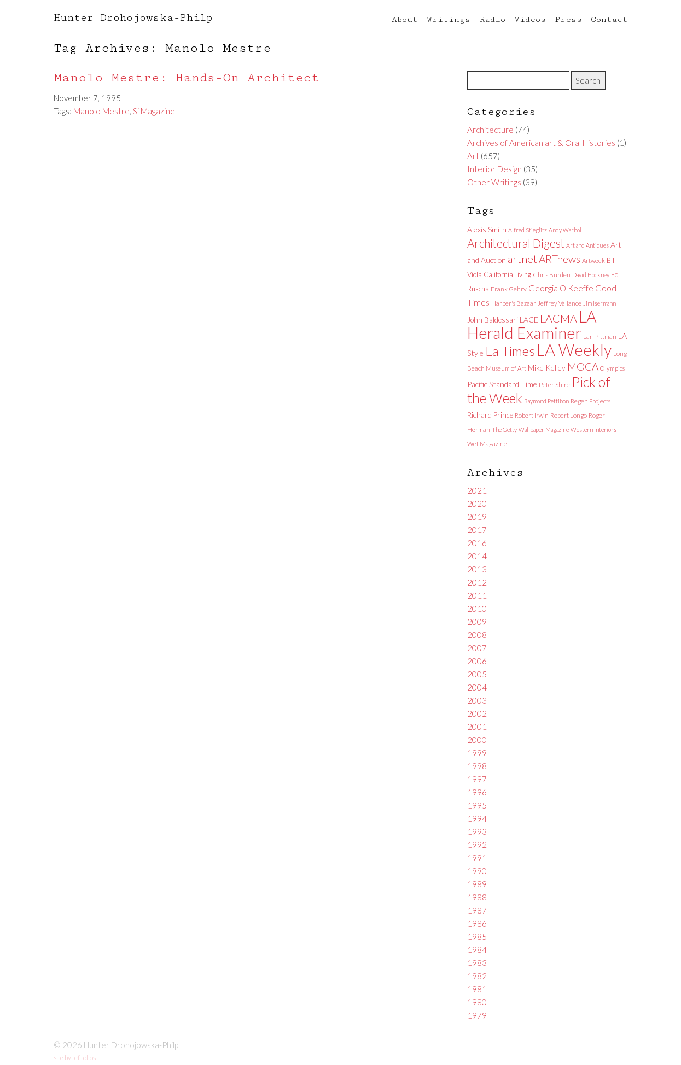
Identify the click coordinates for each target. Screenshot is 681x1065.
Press (568, 19)
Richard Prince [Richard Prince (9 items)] (490, 415)
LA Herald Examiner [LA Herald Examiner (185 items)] (532, 324)
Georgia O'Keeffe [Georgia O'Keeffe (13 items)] (560, 288)
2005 (477, 674)
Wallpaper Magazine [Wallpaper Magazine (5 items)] (544, 429)
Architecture (490, 129)
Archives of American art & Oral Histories (541, 143)
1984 (477, 950)
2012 (477, 582)
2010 (477, 608)
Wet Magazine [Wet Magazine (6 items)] (487, 443)
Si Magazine (154, 111)
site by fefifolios (75, 1058)
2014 (477, 556)
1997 (477, 779)
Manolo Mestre (101, 111)
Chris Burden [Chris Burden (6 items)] (552, 274)
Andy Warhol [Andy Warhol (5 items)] (565, 229)
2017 (477, 530)
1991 (477, 858)
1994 (477, 818)
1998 (477, 766)
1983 (477, 963)
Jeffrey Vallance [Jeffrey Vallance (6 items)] (559, 303)
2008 (477, 635)
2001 (477, 727)
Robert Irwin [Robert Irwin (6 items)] (532, 415)
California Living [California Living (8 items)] (507, 274)
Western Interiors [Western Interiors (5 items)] (593, 429)
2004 (477, 687)
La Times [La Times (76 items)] (510, 351)
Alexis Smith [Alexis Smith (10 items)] (487, 229)
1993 (477, 831)
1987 (477, 910)
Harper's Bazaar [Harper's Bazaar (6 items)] (513, 303)
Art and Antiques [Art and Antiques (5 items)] (587, 245)
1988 (477, 897)
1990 (477, 871)
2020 (477, 503)
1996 (477, 792)
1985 (477, 936)
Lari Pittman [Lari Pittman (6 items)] (599, 336)
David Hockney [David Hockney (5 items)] (590, 274)
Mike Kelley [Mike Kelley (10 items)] (547, 367)
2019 (477, 517)
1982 (477, 976)
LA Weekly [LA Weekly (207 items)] (574, 349)
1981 (477, 989)
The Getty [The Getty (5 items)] (504, 429)
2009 (477, 622)
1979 (477, 1015)
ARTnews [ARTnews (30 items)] (559, 259)
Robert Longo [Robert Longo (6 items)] (568, 415)
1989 (477, 884)
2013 (477, 569)
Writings (448, 19)
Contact (609, 19)
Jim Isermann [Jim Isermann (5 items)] (599, 303)
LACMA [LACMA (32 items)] (558, 318)
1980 (477, 1002)
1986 (477, 923)
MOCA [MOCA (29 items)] (582, 366)
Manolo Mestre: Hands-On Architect (186, 78)
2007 (477, 648)
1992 (477, 845)
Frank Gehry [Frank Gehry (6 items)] (509, 288)
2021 (477, 490)
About (405, 19)
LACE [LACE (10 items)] (529, 319)
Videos (530, 19)
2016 (477, 543)
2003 (477, 700)
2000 (477, 740)
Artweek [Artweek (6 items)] (593, 260)
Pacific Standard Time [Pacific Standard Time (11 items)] (502, 384)
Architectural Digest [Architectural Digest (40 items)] (515, 243)
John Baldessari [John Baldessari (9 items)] (492, 319)
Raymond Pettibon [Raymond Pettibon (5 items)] (546, 401)
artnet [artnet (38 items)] (522, 258)
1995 (477, 805)
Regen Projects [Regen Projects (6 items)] (590, 401)
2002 (477, 713)
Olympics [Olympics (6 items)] (612, 368)
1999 (477, 753)
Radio (492, 19)
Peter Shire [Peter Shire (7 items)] (554, 385)
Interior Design (494, 169)
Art (473, 156)
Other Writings (494, 182)
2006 (477, 661)
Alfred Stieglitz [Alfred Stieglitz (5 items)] (527, 229)
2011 (477, 595)
